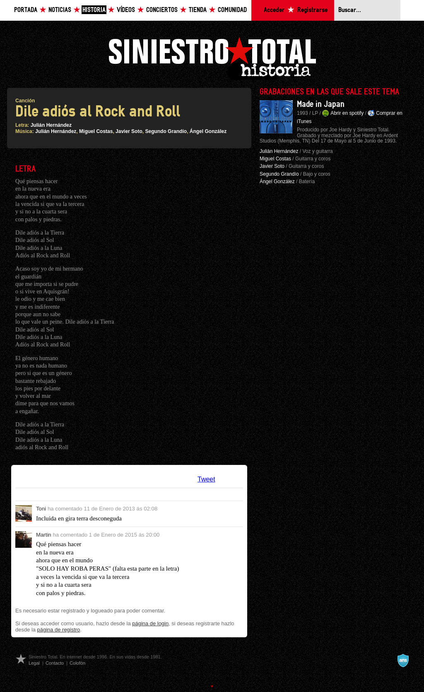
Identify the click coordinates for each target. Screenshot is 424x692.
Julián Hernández (51, 125)
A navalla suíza (403, 660)
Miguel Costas (96, 131)
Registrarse (312, 10)
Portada (25, 10)
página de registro (58, 630)
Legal (34, 663)
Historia (94, 10)
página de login (150, 623)
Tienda (198, 10)
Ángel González (208, 131)
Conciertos (162, 10)
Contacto (55, 663)
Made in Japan (320, 104)
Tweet (206, 479)
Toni (41, 509)
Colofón (77, 663)
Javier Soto (129, 131)
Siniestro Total (212, 57)
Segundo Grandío (166, 131)
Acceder (274, 10)
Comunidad (232, 10)
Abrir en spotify (347, 113)
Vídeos (126, 10)
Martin (43, 535)
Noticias (59, 10)
